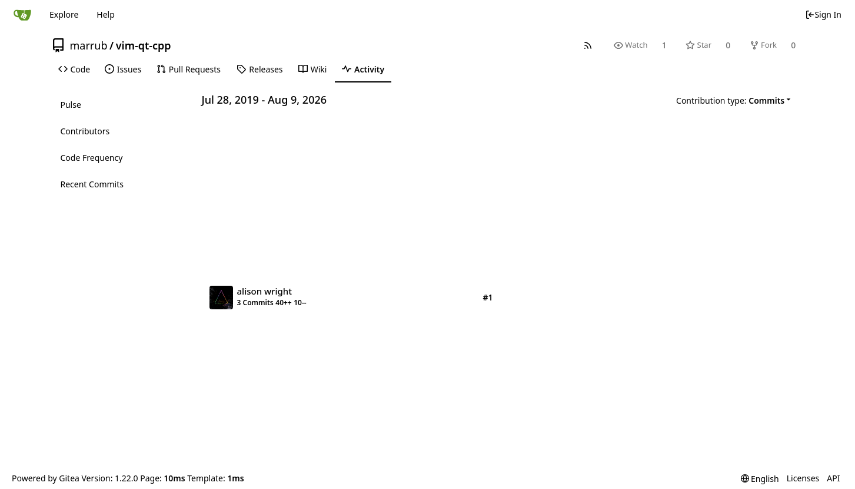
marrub (89, 45)
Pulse (71, 104)
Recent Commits (92, 184)
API (833, 478)
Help (106, 14)
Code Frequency (92, 157)
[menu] (735, 100)
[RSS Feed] (587, 45)
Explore (63, 14)
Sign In (823, 14)
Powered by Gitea (45, 478)
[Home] (22, 14)
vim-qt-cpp (143, 45)
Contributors (85, 131)
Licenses (803, 478)
